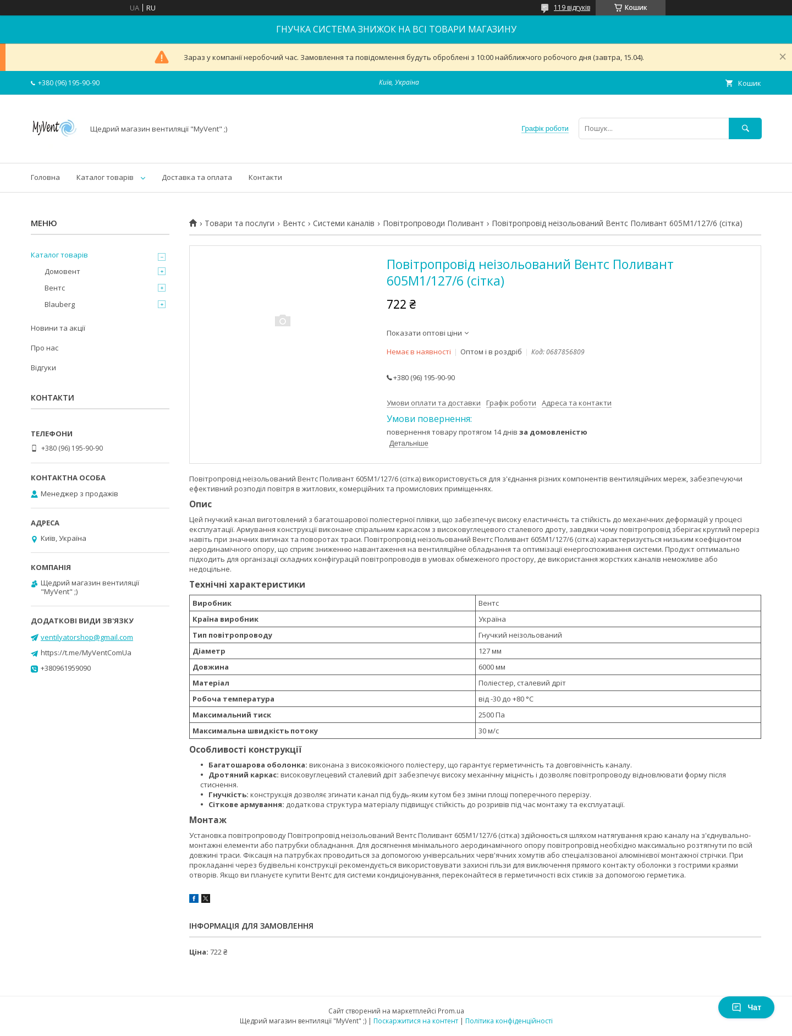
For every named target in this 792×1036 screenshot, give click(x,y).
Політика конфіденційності (509, 1021)
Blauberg (60, 304)
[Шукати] (745, 128)
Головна (45, 177)
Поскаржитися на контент (415, 1021)
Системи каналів (344, 223)
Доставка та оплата (197, 177)
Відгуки (43, 367)
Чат (746, 1007)
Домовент (62, 271)
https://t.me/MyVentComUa (86, 652)
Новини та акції (58, 328)
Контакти (265, 177)
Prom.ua (451, 1011)
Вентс (294, 223)
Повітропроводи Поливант (433, 223)
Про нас (44, 348)
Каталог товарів (105, 177)
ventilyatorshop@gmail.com (87, 637)
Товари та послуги (239, 223)
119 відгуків (572, 7)
